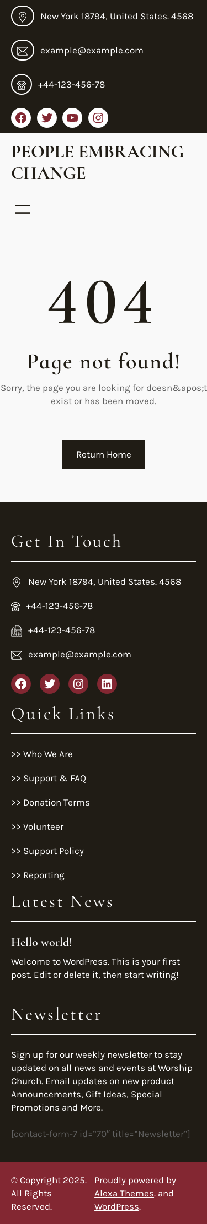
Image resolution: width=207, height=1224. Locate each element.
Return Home (103, 454)
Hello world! (41, 942)
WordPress (116, 1206)
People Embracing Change (97, 162)
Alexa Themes (124, 1193)
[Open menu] (22, 209)
